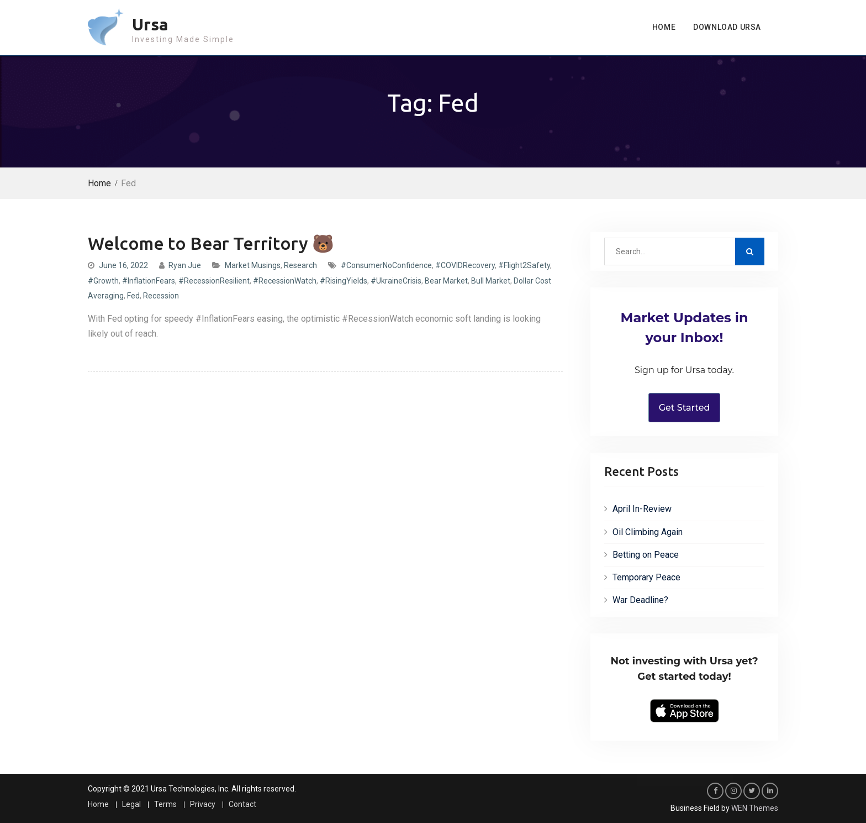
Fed (133, 295)
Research (300, 265)
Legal (131, 804)
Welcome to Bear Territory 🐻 (211, 243)
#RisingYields (343, 280)
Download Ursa (727, 27)
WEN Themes (754, 808)
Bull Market (490, 280)
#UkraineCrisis (396, 280)
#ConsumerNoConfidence (386, 265)
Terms (165, 804)
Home (663, 27)
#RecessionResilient (214, 280)
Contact (242, 804)
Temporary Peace (646, 577)
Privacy (202, 804)
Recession (161, 295)
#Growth (103, 280)
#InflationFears (148, 280)
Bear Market (446, 280)
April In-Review (642, 509)
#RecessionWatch (284, 280)
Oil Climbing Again (647, 532)
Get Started (684, 407)
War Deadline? (640, 600)
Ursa (150, 24)
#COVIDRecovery (465, 265)
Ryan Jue (184, 265)
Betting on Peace (645, 554)
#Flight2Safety (524, 265)
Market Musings (253, 265)
